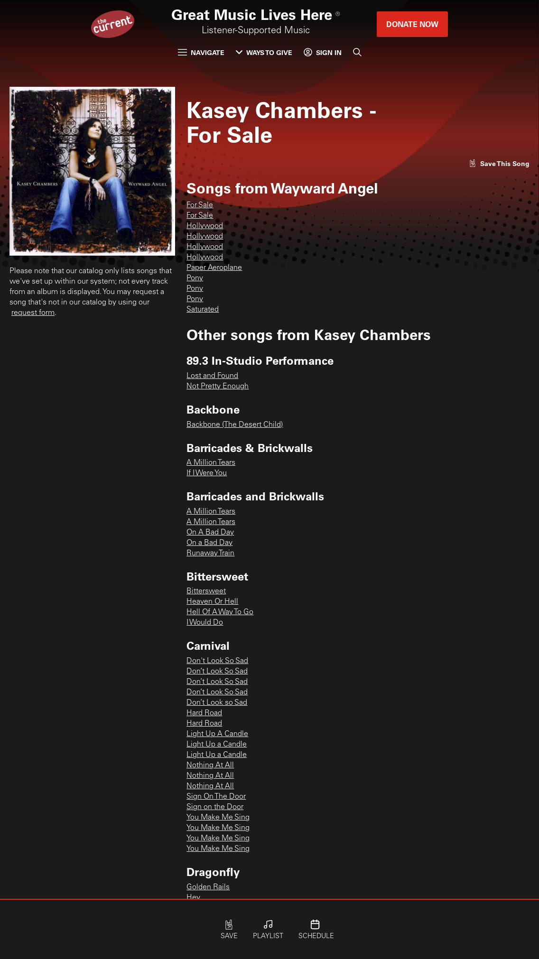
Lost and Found (212, 376)
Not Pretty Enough (217, 386)
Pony (194, 278)
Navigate (201, 52)
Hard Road (204, 713)
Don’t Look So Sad (217, 671)
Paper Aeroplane (214, 268)
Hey (193, 898)
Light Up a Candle (216, 744)
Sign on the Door (214, 807)
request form (33, 313)
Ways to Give (264, 52)
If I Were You (206, 473)
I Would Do (204, 623)
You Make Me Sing (218, 817)
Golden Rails (208, 887)
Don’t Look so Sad (216, 703)
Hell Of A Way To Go (219, 612)
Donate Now (412, 24)
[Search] (357, 52)
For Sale (199, 205)
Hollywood (204, 226)
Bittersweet (206, 591)
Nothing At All (210, 765)
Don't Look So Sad (217, 661)
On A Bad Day (210, 532)
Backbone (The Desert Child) (234, 425)
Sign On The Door (216, 797)
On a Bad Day (209, 543)
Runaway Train (210, 553)
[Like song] (499, 163)
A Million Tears (210, 463)
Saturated (202, 310)
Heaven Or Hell (212, 602)
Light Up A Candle (217, 734)
